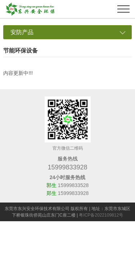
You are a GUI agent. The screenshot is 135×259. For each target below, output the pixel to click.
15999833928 (67, 167)
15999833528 (73, 185)
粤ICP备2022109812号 (101, 215)
